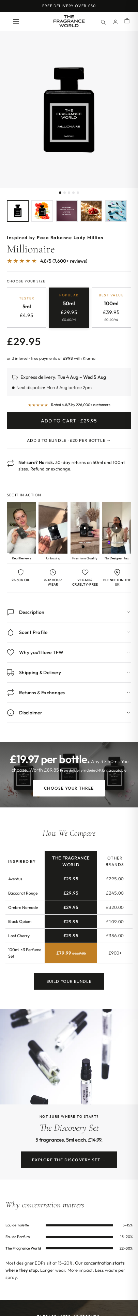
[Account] (115, 21)
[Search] (102, 21)
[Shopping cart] (127, 21)
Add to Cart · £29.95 (69, 421)
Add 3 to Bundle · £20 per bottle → (69, 440)
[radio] (26, 308)
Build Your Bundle (68, 985)
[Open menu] (16, 22)
